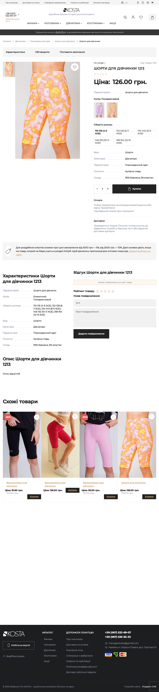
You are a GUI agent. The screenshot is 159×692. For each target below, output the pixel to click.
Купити (134, 189)
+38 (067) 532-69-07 (11, 15)
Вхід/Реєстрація (13, 656)
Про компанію (12, 3)
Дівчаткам (74, 23)
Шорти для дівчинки (133, 482)
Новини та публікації (80, 3)
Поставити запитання (72, 52)
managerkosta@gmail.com (122, 643)
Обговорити (42, 52)
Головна (7, 41)
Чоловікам (52, 23)
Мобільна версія (18, 645)
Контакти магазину (101, 3)
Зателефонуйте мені (13, 20)
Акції (112, 23)
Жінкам (33, 23)
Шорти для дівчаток (65, 41)
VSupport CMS (149, 686)
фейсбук (61, 32)
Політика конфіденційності (81, 666)
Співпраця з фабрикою (79, 655)
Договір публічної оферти (81, 672)
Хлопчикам (96, 23)
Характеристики (15, 52)
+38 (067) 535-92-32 (118, 636)
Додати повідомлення (91, 333)
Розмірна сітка (74, 650)
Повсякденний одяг (40, 41)
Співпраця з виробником (55, 3)
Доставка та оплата (31, 3)
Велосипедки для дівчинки (16, 484)
